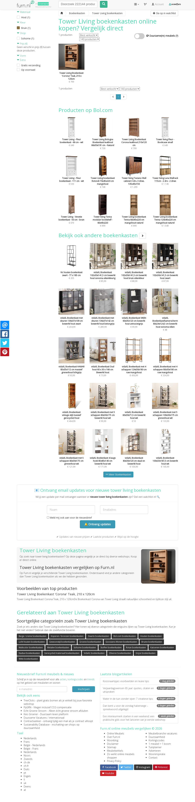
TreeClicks (29, 700)
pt (25, 772)
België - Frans (31, 748)
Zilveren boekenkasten (120, 653)
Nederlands (30, 738)
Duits (26, 769)
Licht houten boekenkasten (32, 641)
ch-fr (26, 765)
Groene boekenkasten (90, 641)
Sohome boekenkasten (85, 647)
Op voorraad (28, 69)
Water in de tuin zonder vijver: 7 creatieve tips (139, 698)
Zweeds (28, 759)
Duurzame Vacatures (35, 717)
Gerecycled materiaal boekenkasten (61, 653)
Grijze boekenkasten (146, 653)
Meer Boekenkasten (118, 474)
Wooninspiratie (157, 754)
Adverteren (155, 750)
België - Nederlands (34, 745)
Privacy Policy (114, 761)
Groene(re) (43, 3)
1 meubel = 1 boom (160, 743)
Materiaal (23, 12)
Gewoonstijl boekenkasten (62, 641)
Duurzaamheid (157, 737)
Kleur (21, 22)
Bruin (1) (26, 28)
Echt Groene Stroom (35, 710)
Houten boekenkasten (151, 636)
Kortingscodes (156, 740)
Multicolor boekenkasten (31, 647)
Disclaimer (112, 743)
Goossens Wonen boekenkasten (121, 641)
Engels (27, 776)
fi (24, 779)
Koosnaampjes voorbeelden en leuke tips (139, 681)
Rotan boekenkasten (136, 647)
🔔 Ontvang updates (97, 524)
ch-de (27, 762)
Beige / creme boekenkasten (32, 636)
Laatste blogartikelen (116, 674)
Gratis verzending (30, 65)
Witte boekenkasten (28, 658)
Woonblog (112, 740)
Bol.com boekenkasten (124, 636)
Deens (27, 786)
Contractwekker (32, 721)
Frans (27, 741)
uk (25, 783)
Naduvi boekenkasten (29, 653)
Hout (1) (25, 17)
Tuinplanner (155, 747)
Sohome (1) (27, 38)
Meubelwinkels (115, 750)
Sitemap (111, 747)
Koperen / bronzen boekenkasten (67, 636)
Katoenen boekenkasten (162, 647)
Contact (153, 757)
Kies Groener (31, 714)
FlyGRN (27, 707)
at (25, 790)
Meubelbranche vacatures (163, 733)
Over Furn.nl (113, 737)
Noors (27, 755)
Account (158, 4)
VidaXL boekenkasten (94, 653)
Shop (21, 33)
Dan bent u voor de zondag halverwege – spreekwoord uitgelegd (139, 707)
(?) (177, 35)
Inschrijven (84, 689)
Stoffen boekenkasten (111, 647)
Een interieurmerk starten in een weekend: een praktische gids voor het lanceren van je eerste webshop (139, 718)
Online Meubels (115, 733)
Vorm (21, 55)
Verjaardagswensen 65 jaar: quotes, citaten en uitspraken (139, 690)
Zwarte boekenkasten (98, 636)
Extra (21, 60)
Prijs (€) (22, 43)
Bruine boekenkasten (151, 641)
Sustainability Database (37, 724)
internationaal (56, 717)
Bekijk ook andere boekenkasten (102, 235)
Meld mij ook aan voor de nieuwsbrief (69, 517)
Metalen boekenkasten (58, 647)
